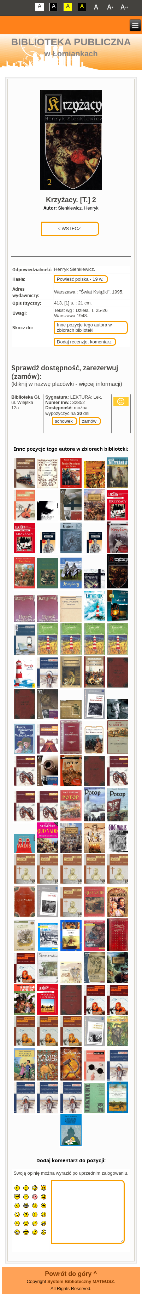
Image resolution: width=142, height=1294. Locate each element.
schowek (64, 421)
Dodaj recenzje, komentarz (84, 341)
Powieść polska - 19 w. (80, 279)
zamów (89, 421)
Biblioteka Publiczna (71, 41)
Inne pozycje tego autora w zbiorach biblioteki (84, 327)
